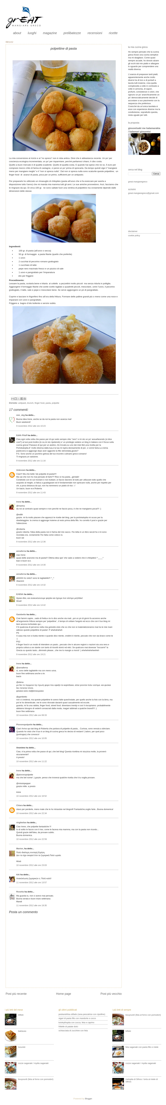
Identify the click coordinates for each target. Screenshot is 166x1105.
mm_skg (20, 415)
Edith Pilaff (21, 435)
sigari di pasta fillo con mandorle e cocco (77, 1018)
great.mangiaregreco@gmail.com (143, 193)
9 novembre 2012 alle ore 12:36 (31, 541)
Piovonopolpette (24, 724)
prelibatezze (72, 33)
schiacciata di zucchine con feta (73, 1030)
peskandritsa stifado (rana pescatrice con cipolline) (82, 1014)
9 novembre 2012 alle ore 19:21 (31, 654)
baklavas (22, 1031)
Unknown (21, 470)
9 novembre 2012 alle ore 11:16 (31, 460)
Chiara (19, 805)
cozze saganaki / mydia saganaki (33, 1063)
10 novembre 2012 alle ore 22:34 (31, 813)
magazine (50, 33)
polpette (55, 403)
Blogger (88, 1098)
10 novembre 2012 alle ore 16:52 (31, 796)
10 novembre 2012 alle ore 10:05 (31, 738)
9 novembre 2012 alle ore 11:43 (31, 492)
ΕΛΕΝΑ (19, 594)
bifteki (21, 1015)
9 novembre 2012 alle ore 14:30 (31, 565)
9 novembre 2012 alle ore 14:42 (31, 605)
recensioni (95, 33)
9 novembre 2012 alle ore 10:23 (31, 426)
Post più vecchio (111, 993)
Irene (18, 502)
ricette (113, 33)
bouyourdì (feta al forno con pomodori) (35, 1079)
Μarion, (20, 848)
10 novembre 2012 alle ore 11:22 (31, 761)
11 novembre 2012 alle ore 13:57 (31, 882)
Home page (63, 993)
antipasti (22, 403)
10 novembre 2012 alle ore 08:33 (31, 715)
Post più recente (16, 993)
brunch (30, 403)
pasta (48, 403)
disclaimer (132, 231)
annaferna (21, 551)
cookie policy (134, 235)
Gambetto (21, 614)
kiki (18, 874)
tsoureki (21, 1047)
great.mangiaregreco (137, 181)
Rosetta (20, 891)
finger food (39, 403)
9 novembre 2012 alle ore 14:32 (31, 585)
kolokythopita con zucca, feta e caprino (76, 1022)
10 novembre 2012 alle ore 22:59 (31, 839)
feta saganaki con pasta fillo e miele (142, 1047)
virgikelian (21, 822)
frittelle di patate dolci (68, 1026)
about (17, 33)
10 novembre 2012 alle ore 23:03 (31, 865)
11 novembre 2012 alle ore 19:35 (31, 905)
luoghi (32, 33)
